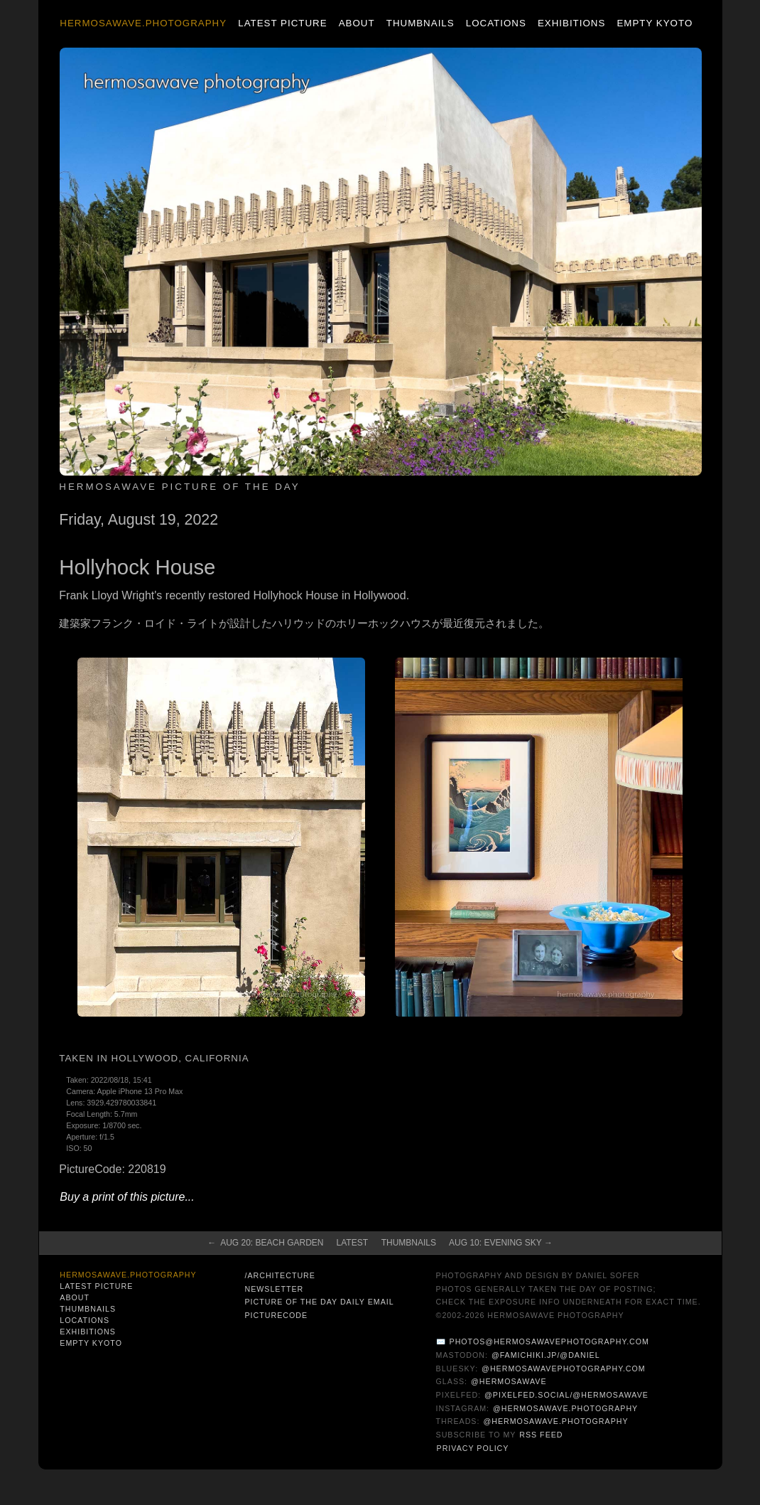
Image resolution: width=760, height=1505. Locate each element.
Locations (496, 23)
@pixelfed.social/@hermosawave (566, 1395)
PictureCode (276, 1315)
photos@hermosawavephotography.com (549, 1341)
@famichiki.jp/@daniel (546, 1355)
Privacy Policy (473, 1448)
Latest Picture (282, 23)
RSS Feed (541, 1434)
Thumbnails (420, 23)
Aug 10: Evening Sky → (501, 1243)
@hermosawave (509, 1381)
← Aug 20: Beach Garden (265, 1243)
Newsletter (273, 1289)
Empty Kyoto (655, 23)
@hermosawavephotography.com (564, 1368)
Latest (352, 1243)
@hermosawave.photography (565, 1408)
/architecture (279, 1275)
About (357, 23)
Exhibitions (571, 23)
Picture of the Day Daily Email (318, 1301)
